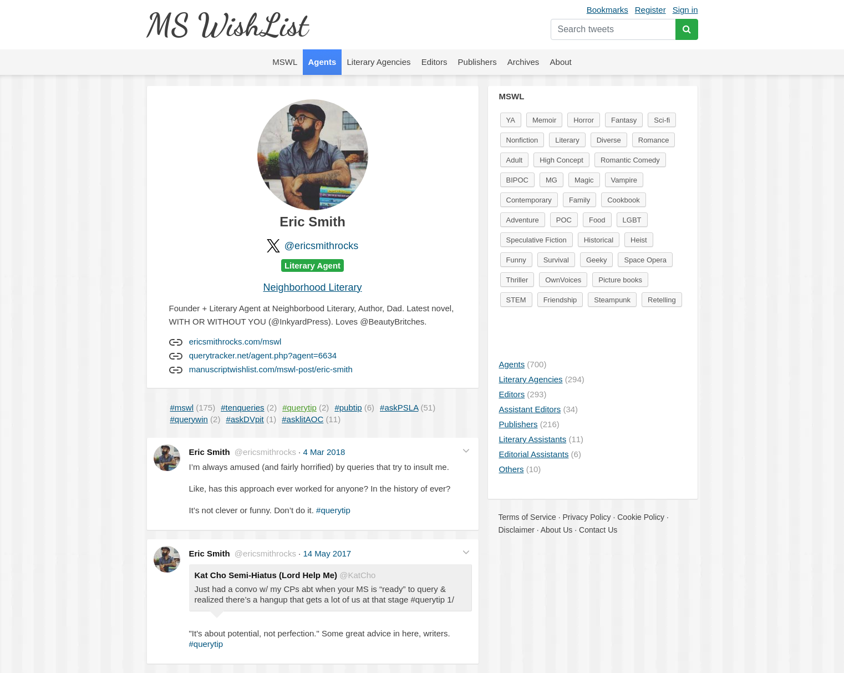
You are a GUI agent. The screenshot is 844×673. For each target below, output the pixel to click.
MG (551, 180)
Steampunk (612, 300)
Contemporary (529, 200)
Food (597, 220)
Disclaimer (517, 529)
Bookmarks (607, 9)
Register (650, 9)
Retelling (662, 300)
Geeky (596, 260)
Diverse (609, 140)
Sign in (685, 9)
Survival (556, 260)
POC (564, 220)
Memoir (544, 120)
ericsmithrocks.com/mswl (235, 341)
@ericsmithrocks (321, 245)
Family (579, 200)
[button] (466, 450)
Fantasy (624, 120)
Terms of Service (527, 517)
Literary (567, 140)
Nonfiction (522, 140)
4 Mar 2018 (324, 452)
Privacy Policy (586, 517)
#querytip (333, 510)
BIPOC (517, 180)
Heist (639, 240)
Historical (598, 240)
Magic (584, 180)
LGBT (632, 220)
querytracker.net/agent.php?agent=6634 (263, 355)
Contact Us (598, 529)
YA (510, 120)
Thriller (517, 280)
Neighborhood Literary (312, 287)
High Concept (561, 160)
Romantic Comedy (630, 160)
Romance (653, 140)
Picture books (620, 280)
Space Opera (645, 260)
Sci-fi (662, 120)
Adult (514, 160)
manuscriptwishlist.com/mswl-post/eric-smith (271, 369)
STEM (516, 300)
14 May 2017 (327, 553)
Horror (583, 120)
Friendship (560, 300)
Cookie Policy (640, 517)
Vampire (624, 180)
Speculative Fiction (536, 240)
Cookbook (623, 200)
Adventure (522, 220)
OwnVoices (563, 280)
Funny (516, 260)
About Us (557, 529)
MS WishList (227, 25)
